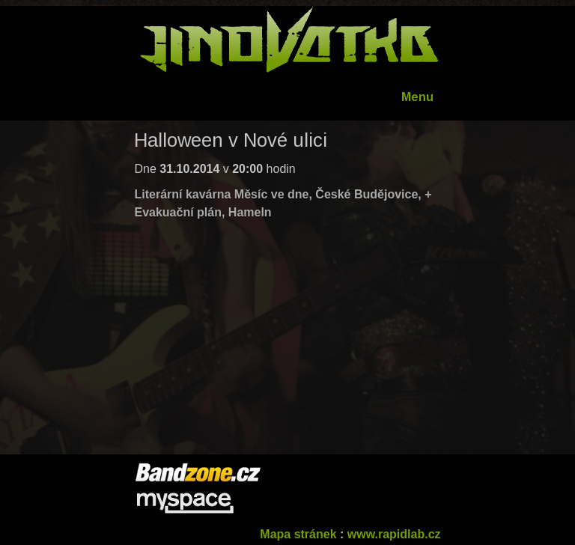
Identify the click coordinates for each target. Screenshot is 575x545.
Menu (417, 97)
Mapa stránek (298, 534)
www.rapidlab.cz (394, 534)
